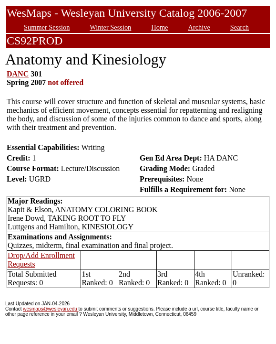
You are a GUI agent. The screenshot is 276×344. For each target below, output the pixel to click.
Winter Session (110, 27)
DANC (18, 74)
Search (239, 27)
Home (159, 27)
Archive (199, 27)
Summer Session (47, 27)
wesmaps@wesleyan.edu (50, 309)
